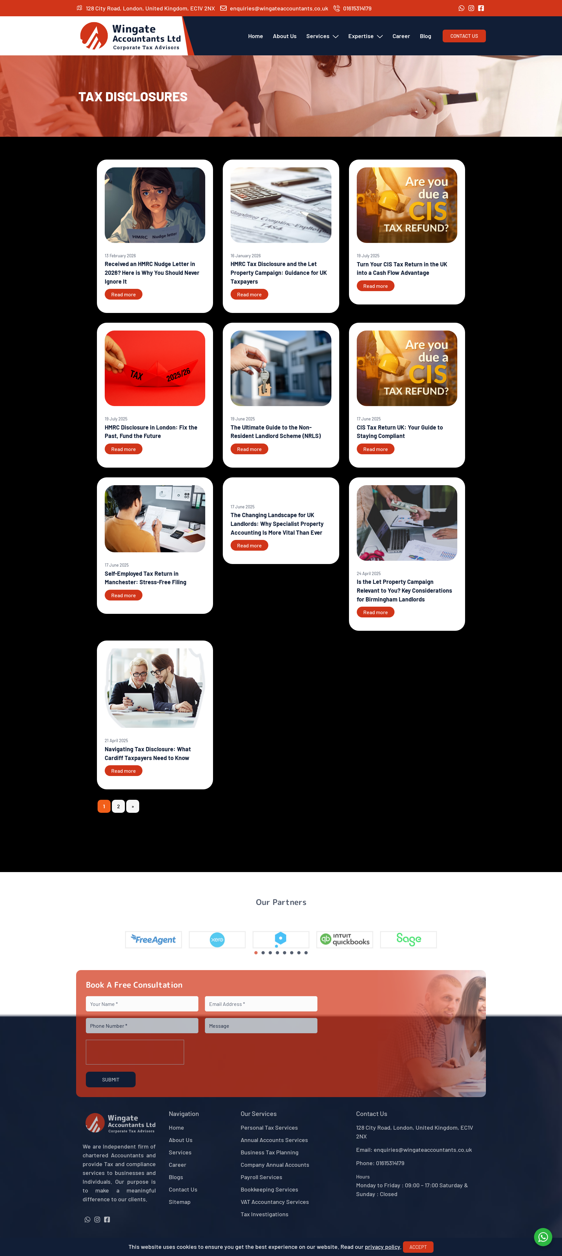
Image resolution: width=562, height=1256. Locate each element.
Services (322, 35)
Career (401, 35)
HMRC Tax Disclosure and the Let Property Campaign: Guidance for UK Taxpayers (279, 272)
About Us (285, 35)
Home (255, 35)
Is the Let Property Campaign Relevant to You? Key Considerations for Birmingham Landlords (404, 590)
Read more (123, 294)
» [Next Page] (132, 806)
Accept (418, 1247)
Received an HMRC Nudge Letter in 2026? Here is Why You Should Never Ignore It (152, 272)
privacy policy (382, 1246)
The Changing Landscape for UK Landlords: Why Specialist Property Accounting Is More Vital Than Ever (277, 523)
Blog (425, 35)
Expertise (365, 35)
